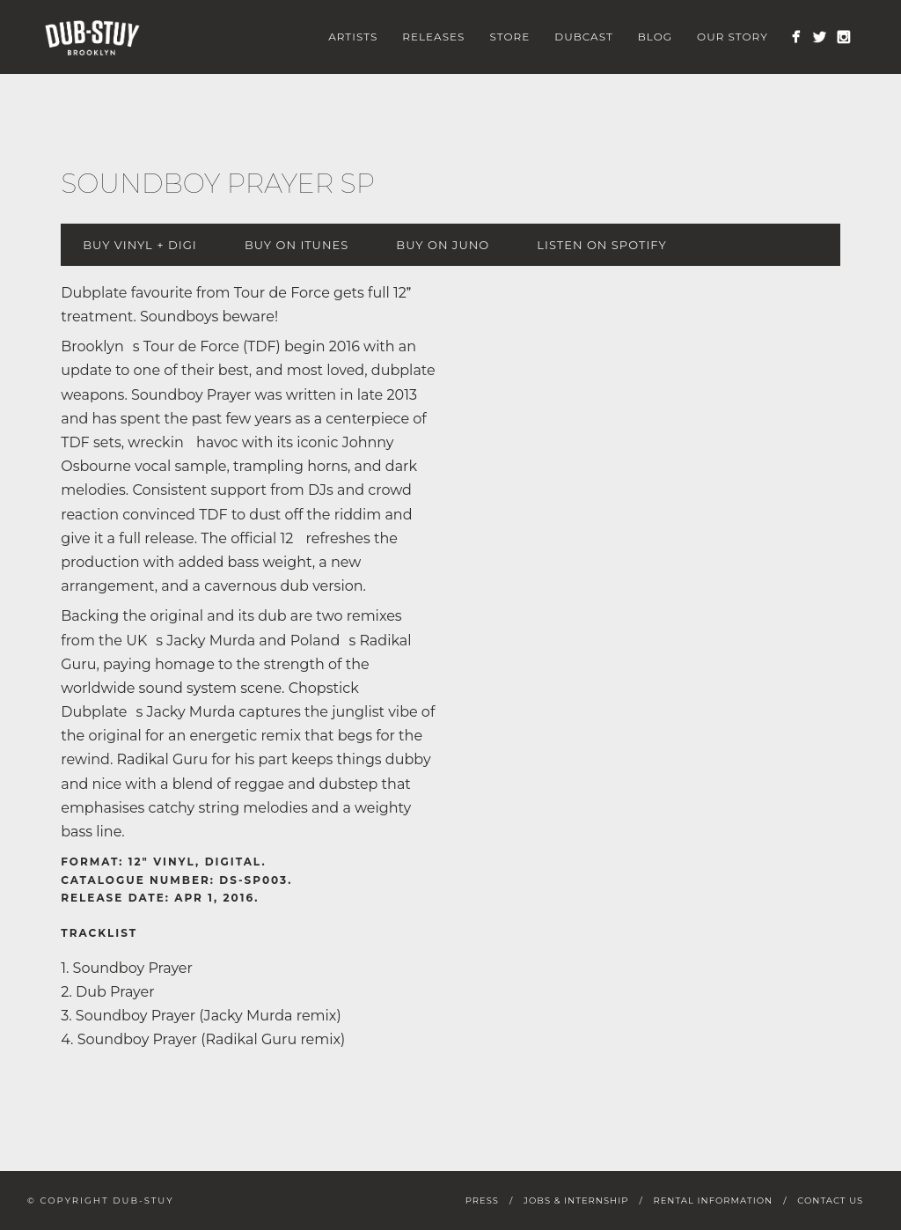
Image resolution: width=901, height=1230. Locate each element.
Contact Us (830, 1200)
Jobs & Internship (576, 1200)
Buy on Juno (442, 245)
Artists (352, 36)
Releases (433, 36)
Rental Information (713, 1200)
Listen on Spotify (601, 245)
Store (509, 36)
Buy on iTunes (296, 245)
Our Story (732, 36)
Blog (655, 36)
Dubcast (583, 36)
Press (482, 1200)
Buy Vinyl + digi (139, 245)
